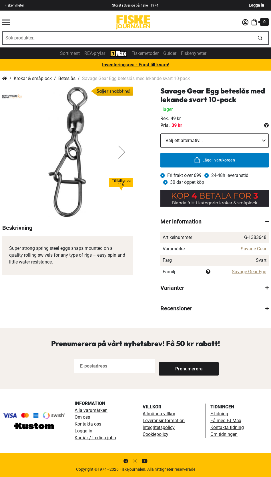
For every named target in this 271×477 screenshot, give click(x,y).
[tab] (214, 221)
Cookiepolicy (155, 434)
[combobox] (127, 38)
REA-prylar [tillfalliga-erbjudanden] (94, 53)
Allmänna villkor (159, 413)
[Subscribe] (178, 366)
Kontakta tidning (227, 427)
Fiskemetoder (145, 53)
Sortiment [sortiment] (70, 53)
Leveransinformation (164, 420)
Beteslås (66, 78)
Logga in (256, 5)
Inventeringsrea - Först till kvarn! (135, 64)
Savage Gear (253, 249)
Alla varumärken (91, 410)
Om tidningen (224, 434)
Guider (169, 53)
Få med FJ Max (225, 420)
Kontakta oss (88, 424)
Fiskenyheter (193, 53)
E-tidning (219, 413)
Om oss (82, 417)
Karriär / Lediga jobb (95, 437)
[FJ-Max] (118, 53)
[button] (121, 152)
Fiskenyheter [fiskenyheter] (14, 5)
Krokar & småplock (33, 78)
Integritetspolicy (159, 427)
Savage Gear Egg (249, 271)
